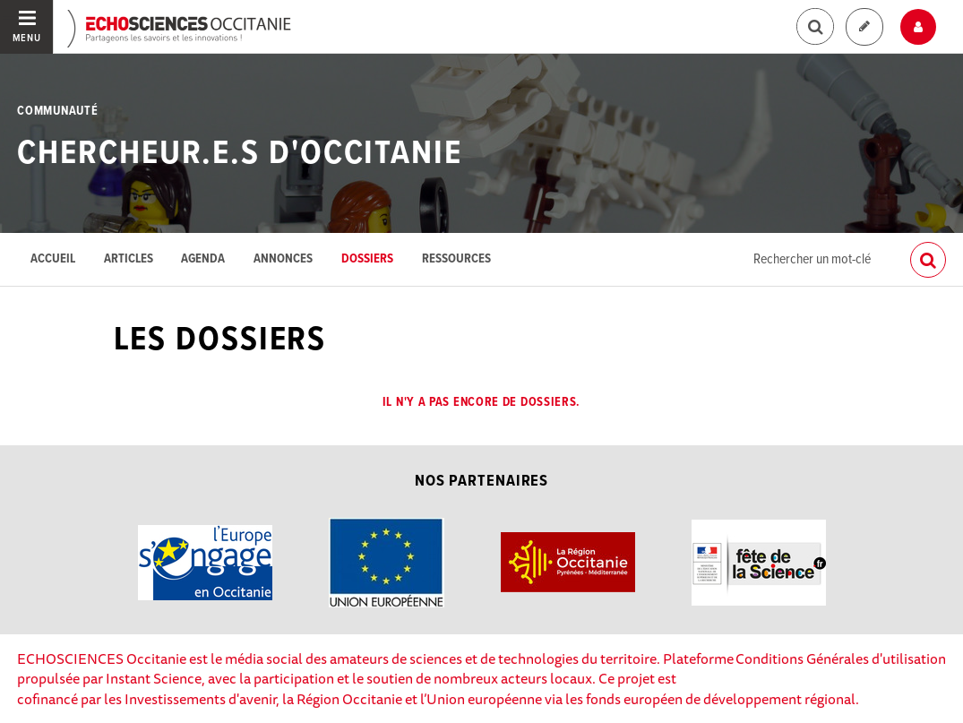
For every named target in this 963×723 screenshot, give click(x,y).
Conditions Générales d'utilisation (840, 658)
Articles (128, 259)
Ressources (456, 259)
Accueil (52, 259)
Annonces (283, 259)
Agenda (203, 259)
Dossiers (367, 259)
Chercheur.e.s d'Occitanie (239, 154)
